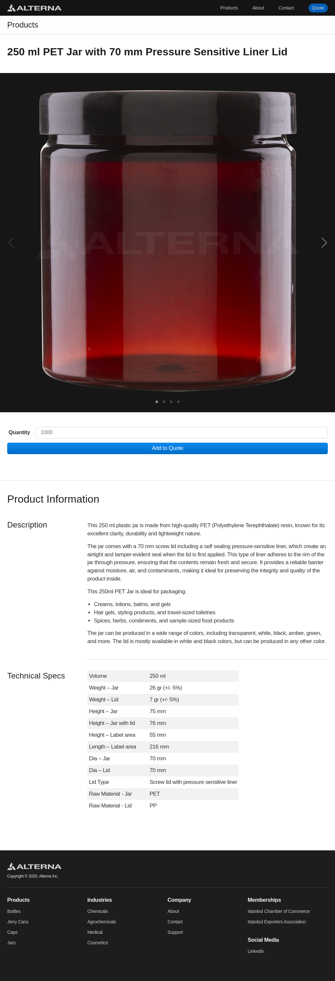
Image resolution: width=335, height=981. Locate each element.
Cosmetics (97, 942)
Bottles (14, 911)
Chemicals (97, 911)
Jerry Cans (17, 921)
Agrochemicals (101, 921)
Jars (11, 942)
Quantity (19, 432)
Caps (12, 932)
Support (175, 932)
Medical (94, 932)
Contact (286, 7)
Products (229, 7)
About (258, 7)
